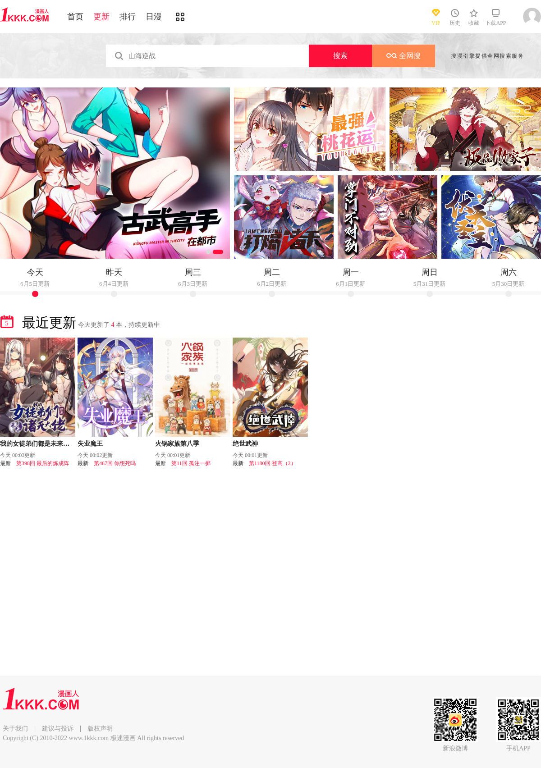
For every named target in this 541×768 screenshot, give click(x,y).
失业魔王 (90, 443)
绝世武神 (245, 443)
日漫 (154, 16)
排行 (127, 16)
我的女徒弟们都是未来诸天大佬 (44, 443)
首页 (75, 16)
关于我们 (15, 728)
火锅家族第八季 (177, 443)
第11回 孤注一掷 (191, 463)
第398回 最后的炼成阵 (42, 463)
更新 (101, 16)
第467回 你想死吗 (115, 463)
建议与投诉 (57, 728)
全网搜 (403, 55)
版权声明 (100, 728)
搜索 (340, 55)
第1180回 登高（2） (272, 463)
